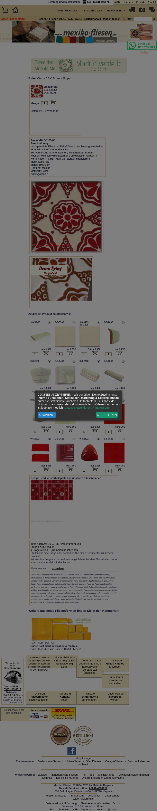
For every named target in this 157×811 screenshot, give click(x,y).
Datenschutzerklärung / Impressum (86, 407)
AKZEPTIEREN (107, 415)
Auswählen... (47, 415)
